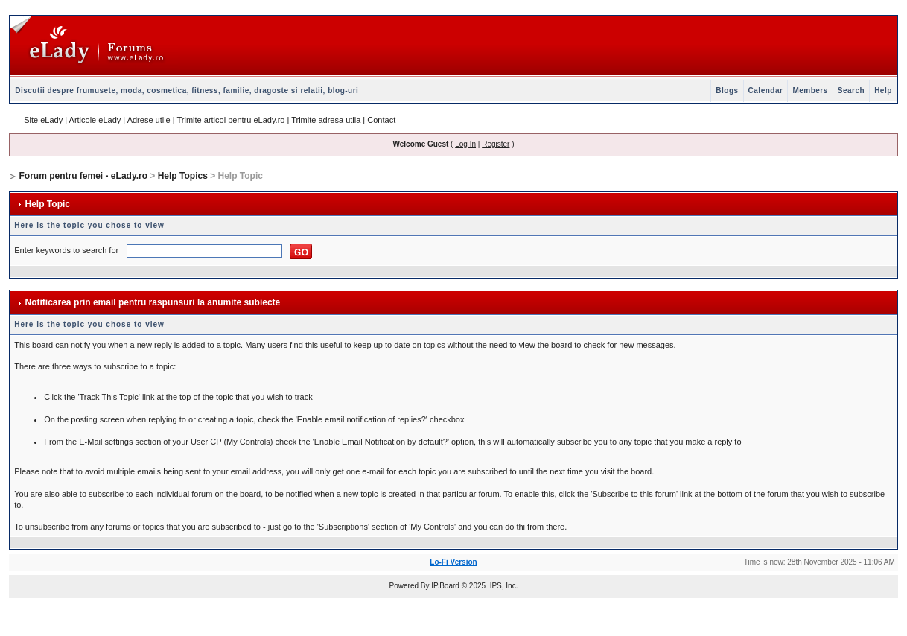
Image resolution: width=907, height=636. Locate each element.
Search (851, 90)
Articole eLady (95, 119)
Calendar (765, 90)
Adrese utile (149, 119)
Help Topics (183, 176)
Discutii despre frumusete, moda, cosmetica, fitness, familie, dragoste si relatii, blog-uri (186, 90)
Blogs (727, 90)
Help (883, 90)
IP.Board (445, 586)
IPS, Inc (503, 586)
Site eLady (43, 119)
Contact (381, 119)
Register (495, 144)
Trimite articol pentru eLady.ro (231, 119)
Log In (465, 144)
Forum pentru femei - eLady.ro (83, 176)
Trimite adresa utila (325, 119)
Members (809, 90)
